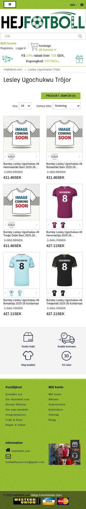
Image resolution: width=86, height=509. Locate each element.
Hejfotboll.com (18, 450)
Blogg (52, 419)
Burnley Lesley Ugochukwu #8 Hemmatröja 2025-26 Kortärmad (64, 235)
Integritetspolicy (16, 414)
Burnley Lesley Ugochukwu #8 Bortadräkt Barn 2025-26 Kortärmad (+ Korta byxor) (64, 167)
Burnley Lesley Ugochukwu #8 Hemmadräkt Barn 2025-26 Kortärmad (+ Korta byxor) (21, 167)
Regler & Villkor (16, 425)
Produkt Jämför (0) (61, 96)
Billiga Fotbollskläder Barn (46, 495)
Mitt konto (8, 43)
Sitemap (54, 414)
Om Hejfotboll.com (17, 399)
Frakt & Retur (14, 419)
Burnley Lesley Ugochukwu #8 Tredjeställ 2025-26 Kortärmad (64, 302)
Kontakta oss (14, 394)
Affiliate (54, 399)
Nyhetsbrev (56, 409)
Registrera (6, 48)
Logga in (21, 48)
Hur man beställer (17, 409)
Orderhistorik (57, 404)
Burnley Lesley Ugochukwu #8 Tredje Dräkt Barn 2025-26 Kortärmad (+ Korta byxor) (21, 235)
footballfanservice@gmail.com (25, 458)
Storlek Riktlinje (16, 404)
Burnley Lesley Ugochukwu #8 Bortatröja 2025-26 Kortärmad (21, 302)
